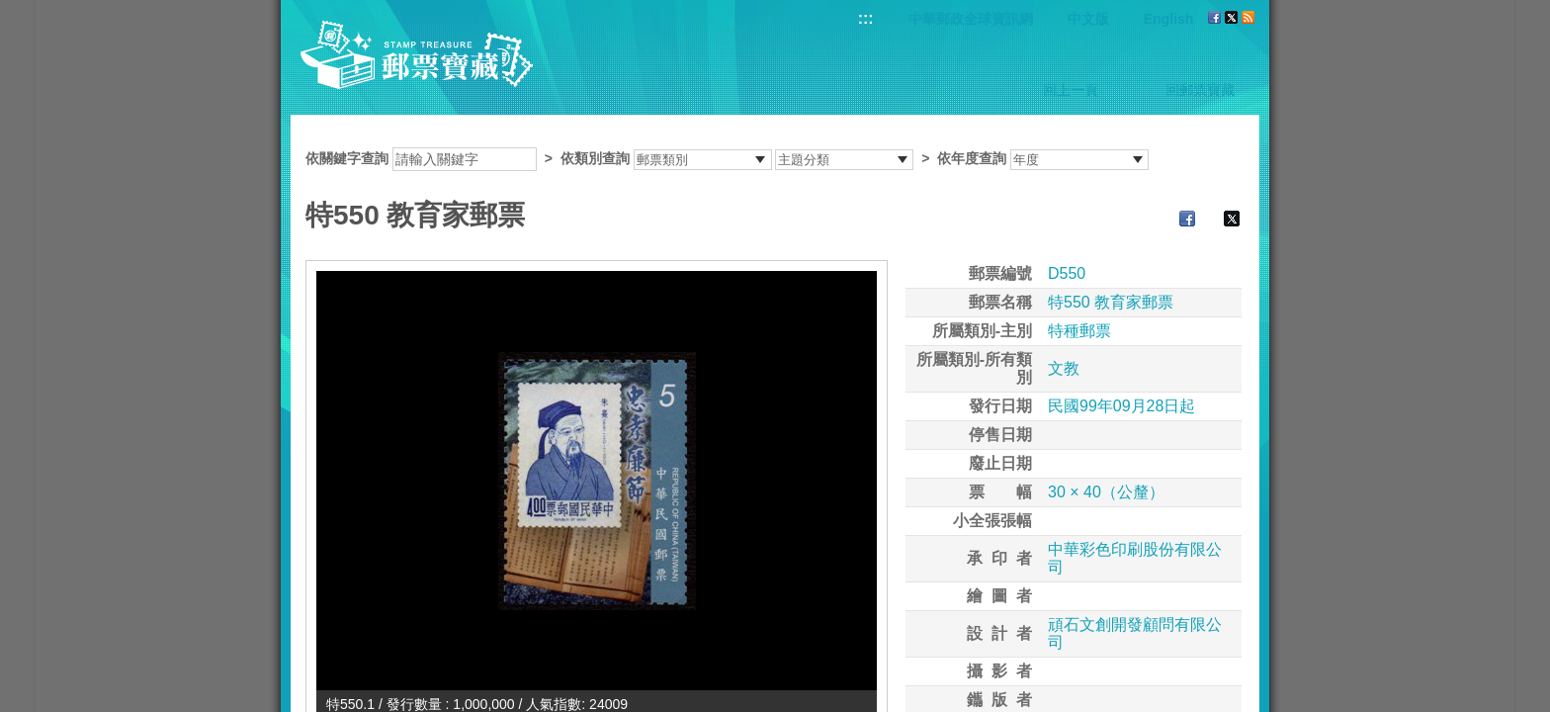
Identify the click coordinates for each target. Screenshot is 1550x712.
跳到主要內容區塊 (10, 10)
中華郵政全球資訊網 (970, 19)
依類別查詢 (595, 158)
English (1169, 19)
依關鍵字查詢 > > (727, 158)
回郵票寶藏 (1200, 90)
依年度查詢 (971, 158)
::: (866, 18)
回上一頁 (1070, 90)
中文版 (1088, 19)
